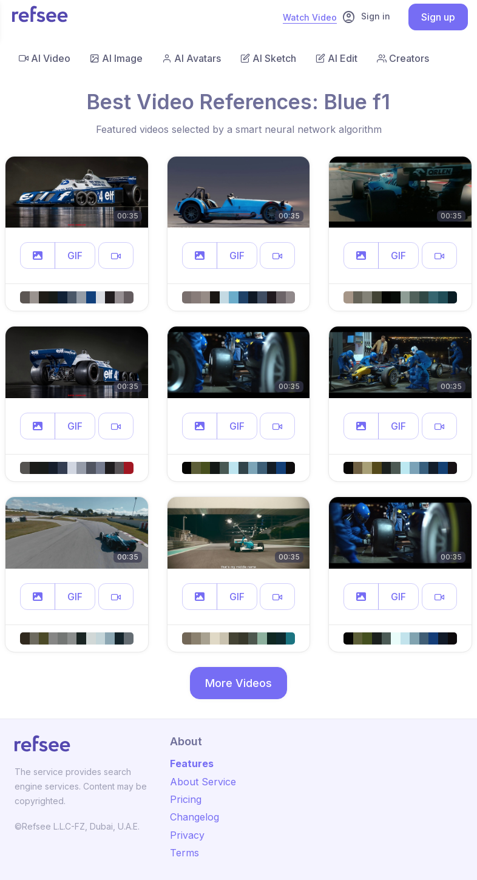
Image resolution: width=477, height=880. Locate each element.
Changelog (194, 817)
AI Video (44, 58)
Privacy (187, 835)
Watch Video (310, 17)
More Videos (238, 683)
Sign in (366, 17)
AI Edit (336, 58)
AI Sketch (268, 58)
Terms (184, 853)
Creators (403, 58)
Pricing (185, 799)
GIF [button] (75, 255)
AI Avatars (191, 58)
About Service (203, 782)
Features (192, 763)
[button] (37, 255)
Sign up (438, 17)
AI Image (116, 58)
